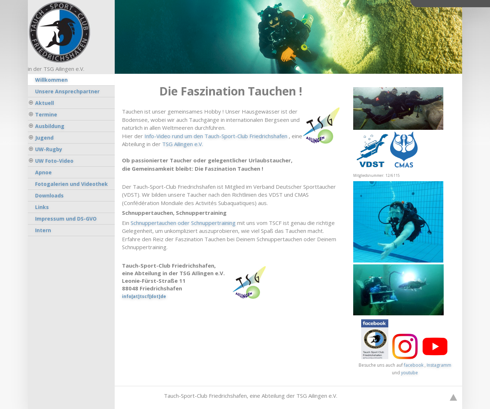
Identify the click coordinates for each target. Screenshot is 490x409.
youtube (409, 373)
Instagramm (439, 365)
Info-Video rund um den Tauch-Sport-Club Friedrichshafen (215, 136)
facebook (413, 365)
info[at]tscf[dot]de (144, 296)
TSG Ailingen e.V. (182, 144)
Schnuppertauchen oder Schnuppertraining (183, 222)
